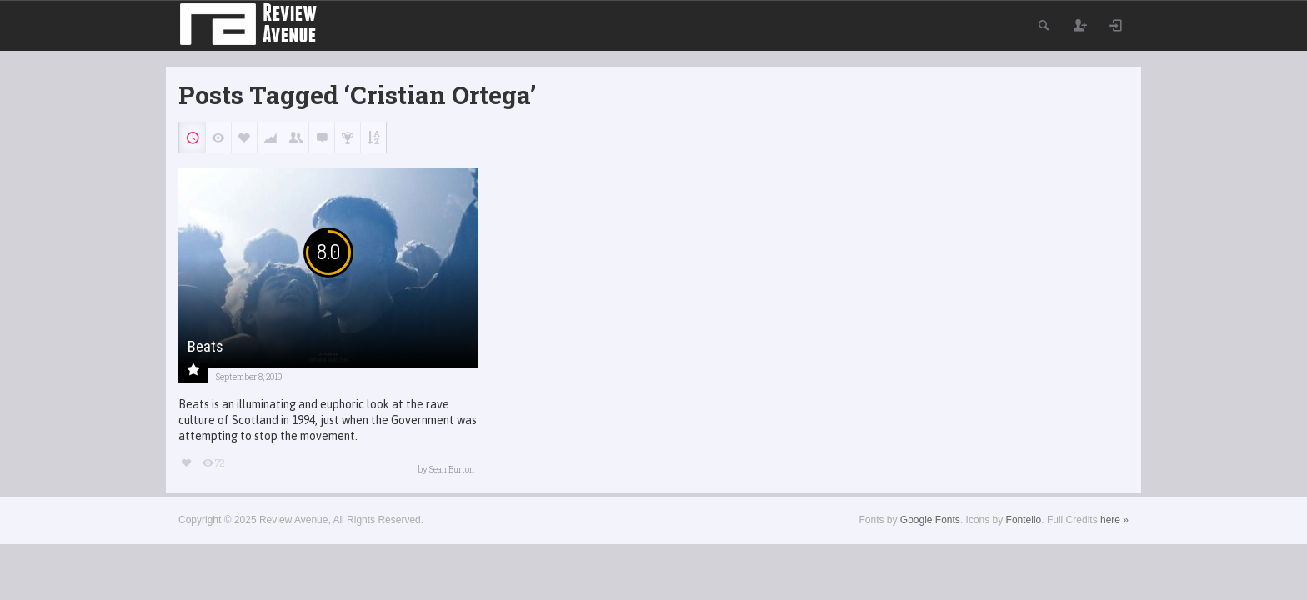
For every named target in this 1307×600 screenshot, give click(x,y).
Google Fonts (930, 520)
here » (1114, 520)
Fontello (1024, 520)
